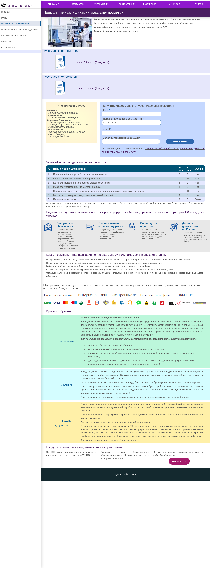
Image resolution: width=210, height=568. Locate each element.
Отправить (180, 141)
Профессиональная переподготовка (19, 29)
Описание (53, 4)
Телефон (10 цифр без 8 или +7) (122, 118)
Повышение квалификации (15, 23)
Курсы (4, 17)
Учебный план (101, 4)
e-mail (106, 129)
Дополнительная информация (121, 137)
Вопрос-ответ (8, 47)
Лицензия (174, 4)
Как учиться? (150, 4)
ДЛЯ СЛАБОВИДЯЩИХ (16, 6)
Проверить (179, 461)
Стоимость (78, 4)
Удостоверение (126, 4)
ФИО (105, 110)
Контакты (6, 41)
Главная (5, 11)
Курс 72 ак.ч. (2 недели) (93, 62)
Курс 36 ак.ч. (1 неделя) (93, 88)
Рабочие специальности (13, 35)
